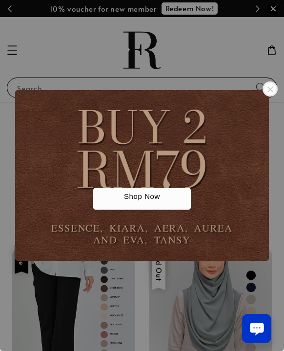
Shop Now (142, 197)
